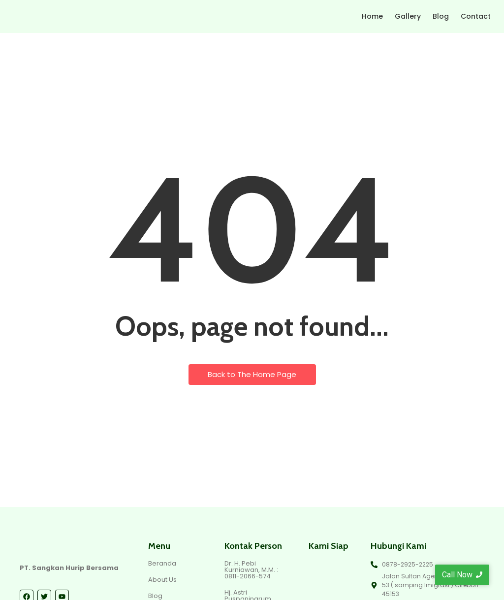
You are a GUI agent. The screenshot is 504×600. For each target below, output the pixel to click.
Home (372, 16)
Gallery (408, 16)
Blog (441, 16)
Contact (476, 16)
